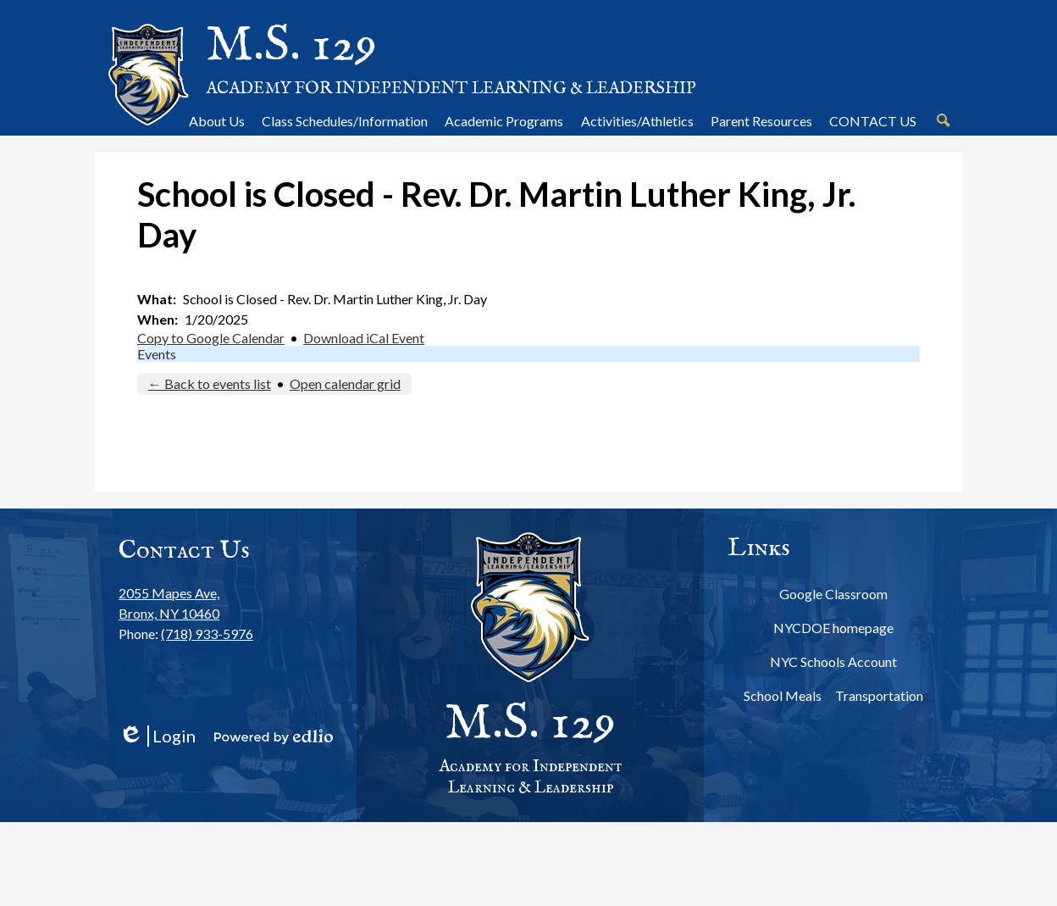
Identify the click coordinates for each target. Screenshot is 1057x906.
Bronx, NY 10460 (186, 602)
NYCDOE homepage (833, 628)
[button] (216, 120)
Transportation (879, 695)
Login (157, 736)
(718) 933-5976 (207, 633)
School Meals (783, 695)
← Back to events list (209, 383)
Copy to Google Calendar (211, 338)
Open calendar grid (345, 383)
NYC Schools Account (833, 661)
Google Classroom (833, 594)
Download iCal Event (363, 338)
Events (156, 354)
